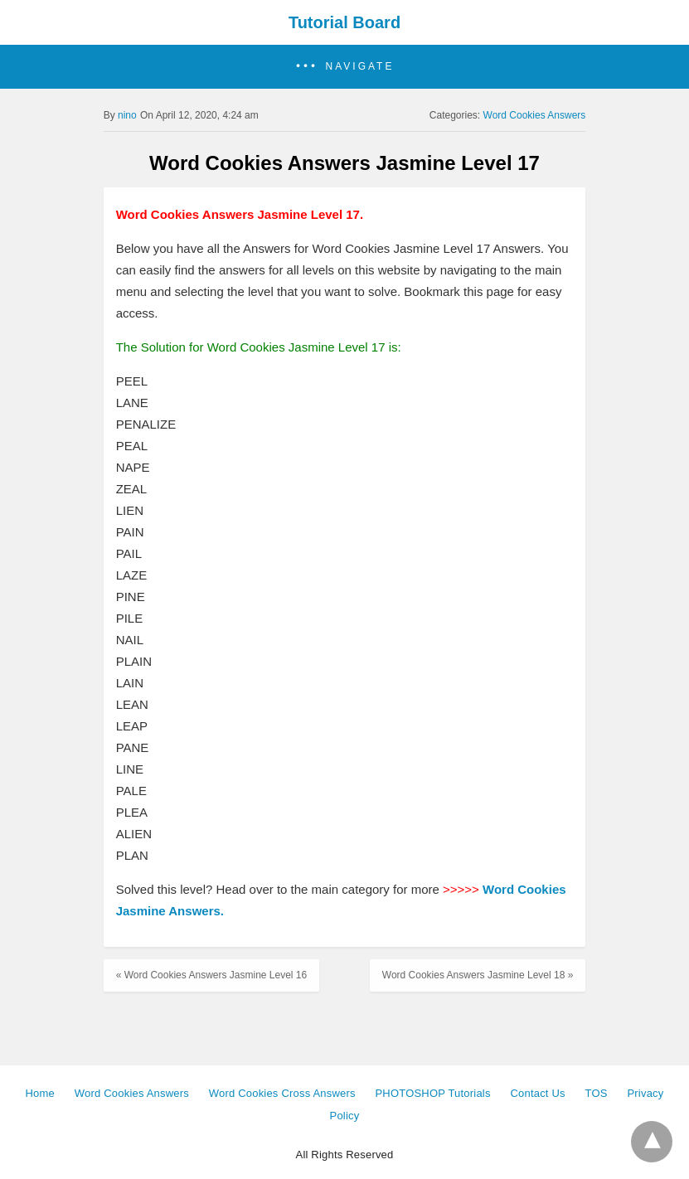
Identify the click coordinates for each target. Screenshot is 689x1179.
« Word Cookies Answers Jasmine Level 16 (212, 975)
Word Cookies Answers (534, 115)
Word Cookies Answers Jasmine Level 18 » (478, 975)
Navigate (360, 66)
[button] (344, 67)
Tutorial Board (344, 22)
